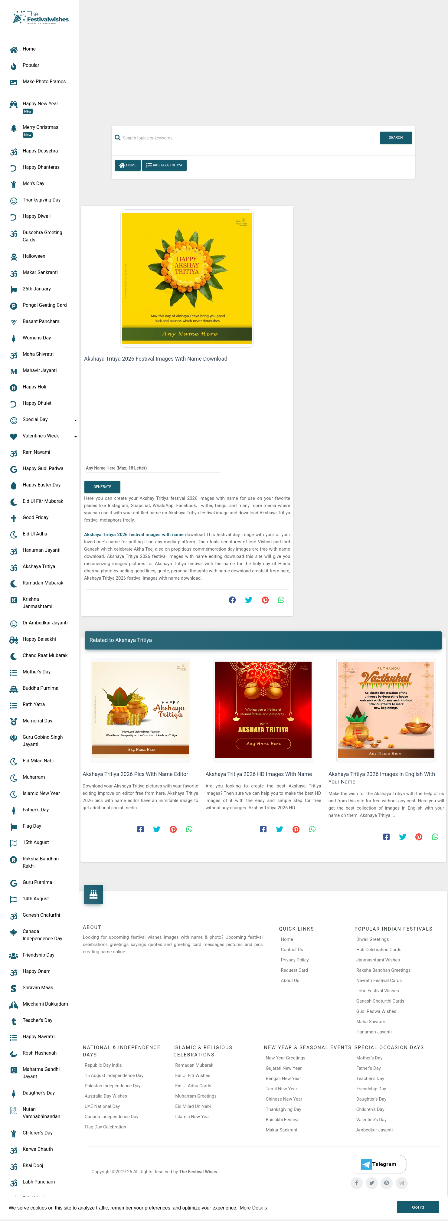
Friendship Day (371, 1089)
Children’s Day (370, 1109)
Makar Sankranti (282, 1130)
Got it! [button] (418, 1207)
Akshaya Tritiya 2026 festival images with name (134, 534)
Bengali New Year (283, 1078)
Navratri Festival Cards (379, 980)
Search (396, 138)
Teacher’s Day (370, 1078)
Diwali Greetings (372, 939)
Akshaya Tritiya (164, 165)
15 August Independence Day (114, 1075)
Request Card (294, 970)
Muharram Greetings (196, 1096)
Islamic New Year (192, 1116)
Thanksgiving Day (283, 1109)
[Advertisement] (263, 59)
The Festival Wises (198, 1171)
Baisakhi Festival (283, 1119)
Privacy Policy (295, 960)
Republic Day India (103, 1065)
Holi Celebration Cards (378, 949)
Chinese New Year (284, 1099)
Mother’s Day (369, 1058)
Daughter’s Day (371, 1099)
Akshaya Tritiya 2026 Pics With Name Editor (135, 774)
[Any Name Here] (153, 467)
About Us (290, 980)
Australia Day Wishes (106, 1096)
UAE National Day (102, 1106)
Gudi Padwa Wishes (376, 1011)
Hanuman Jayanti (374, 1032)
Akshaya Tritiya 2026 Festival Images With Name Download (155, 358)
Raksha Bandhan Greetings (383, 970)
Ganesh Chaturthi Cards (380, 1001)
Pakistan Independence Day (112, 1085)
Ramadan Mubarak (194, 1065)
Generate (102, 487)
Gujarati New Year (284, 1068)
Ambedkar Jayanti (374, 1130)
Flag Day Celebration (105, 1127)
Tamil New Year (281, 1089)
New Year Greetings (286, 1058)
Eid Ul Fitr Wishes (192, 1075)
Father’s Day (368, 1068)
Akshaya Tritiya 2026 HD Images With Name (258, 774)
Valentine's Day (371, 1119)
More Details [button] (253, 1207)
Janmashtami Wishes (378, 960)
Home (127, 165)
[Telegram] (378, 1164)
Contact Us (292, 949)
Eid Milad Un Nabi (193, 1106)
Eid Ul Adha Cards (193, 1085)
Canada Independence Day (111, 1116)
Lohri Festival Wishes (377, 990)
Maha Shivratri (370, 1021)
